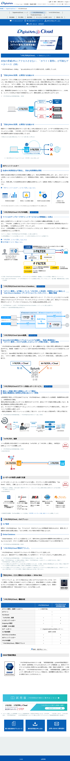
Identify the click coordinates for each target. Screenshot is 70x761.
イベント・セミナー (42, 4)
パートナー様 (60, 4)
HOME (2, 8)
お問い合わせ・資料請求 (36, 24)
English (67, 1)
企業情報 (43, 759)
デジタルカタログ (17, 21)
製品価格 (11, 17)
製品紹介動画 (33, 4)
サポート (67, 4)
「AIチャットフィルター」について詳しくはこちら (19, 188)
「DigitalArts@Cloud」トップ (19, 12)
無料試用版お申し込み (53, 21)
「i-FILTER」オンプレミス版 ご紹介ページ (38, 513)
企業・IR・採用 (52, 1)
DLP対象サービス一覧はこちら (13, 242)
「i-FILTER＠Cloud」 (38, 12)
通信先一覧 (59, 17)
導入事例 (26, 4)
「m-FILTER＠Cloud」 (54, 12)
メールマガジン (51, 4)
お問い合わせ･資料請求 (57, 725)
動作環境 (29, 17)
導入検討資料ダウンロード (35, 21)
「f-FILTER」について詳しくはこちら (15, 239)
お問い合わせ (60, 1)
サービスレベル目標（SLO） (44, 17)
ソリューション (19, 4)
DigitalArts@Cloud (11, 8)
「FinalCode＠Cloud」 (36, 15)
